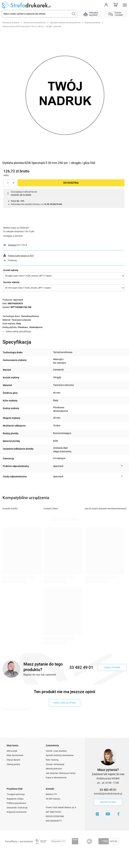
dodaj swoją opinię (65, 702)
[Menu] (124, 5)
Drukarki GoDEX (10, 508)
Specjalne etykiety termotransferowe (65, 23)
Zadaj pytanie (112, 667)
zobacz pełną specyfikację (18, 331)
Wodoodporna (35, 327)
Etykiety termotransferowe (35, 23)
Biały (18, 323)
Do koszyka (71, 182)
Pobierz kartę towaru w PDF (21, 255)
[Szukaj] (74, 14)
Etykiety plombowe (92, 23)
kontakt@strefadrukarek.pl (108, 793)
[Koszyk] (115, 5)
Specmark (18, 300)
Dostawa (12, 245)
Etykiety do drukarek (10, 23)
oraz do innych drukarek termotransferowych (106, 508)
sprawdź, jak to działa (21, 194)
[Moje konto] (106, 5)
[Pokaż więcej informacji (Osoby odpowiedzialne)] (122, 476)
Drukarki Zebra (51, 508)
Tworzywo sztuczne (21, 320)
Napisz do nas (108, 802)
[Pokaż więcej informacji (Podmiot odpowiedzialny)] (122, 466)
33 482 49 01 (108, 789)
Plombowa (23, 327)
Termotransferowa (30, 316)
